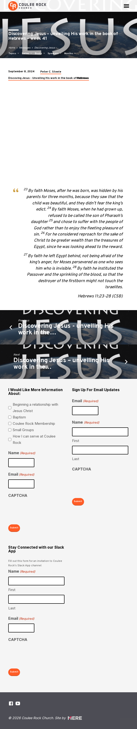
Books (40, 53)
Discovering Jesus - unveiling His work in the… (66, 329)
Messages (24, 47)
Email (21, 474)
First (75, 440)
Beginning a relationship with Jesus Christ (35, 407)
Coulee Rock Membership (34, 423)
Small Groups (23, 430)
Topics (14, 53)
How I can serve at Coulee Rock (34, 439)
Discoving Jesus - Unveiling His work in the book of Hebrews (48, 78)
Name (21, 453)
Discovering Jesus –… (46, 47)
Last (75, 459)
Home (11, 47)
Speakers (55, 53)
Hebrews (82, 78)
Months (70, 53)
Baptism (19, 417)
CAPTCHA (17, 495)
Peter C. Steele (50, 72)
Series (27, 53)
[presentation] (44, 510)
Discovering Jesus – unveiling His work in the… (61, 363)
